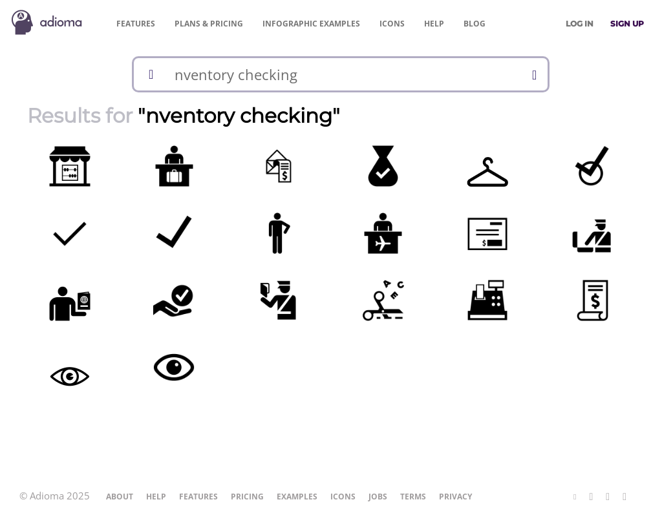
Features (135, 23)
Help (434, 23)
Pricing (209, 23)
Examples (311, 23)
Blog (475, 23)
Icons (392, 23)
